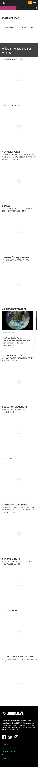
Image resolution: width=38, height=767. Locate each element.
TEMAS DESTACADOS (7, 8)
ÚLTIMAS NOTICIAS (23, 8)
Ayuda (4, 755)
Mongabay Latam (8, 332)
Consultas (5, 758)
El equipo (5, 744)
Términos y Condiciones (10, 748)
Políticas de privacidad (9, 751)
